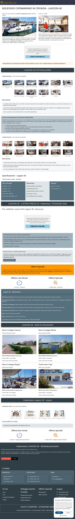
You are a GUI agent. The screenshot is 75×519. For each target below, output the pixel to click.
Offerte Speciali (52, 2)
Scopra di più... (18, 355)
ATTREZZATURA (16, 63)
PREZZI (23, 63)
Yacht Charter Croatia (63, 492)
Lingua (66, 2)
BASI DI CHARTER (29, 63)
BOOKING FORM (6, 458)
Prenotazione (60, 2)
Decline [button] (68, 512)
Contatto (72, 2)
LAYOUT (37, 63)
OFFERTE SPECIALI (47, 63)
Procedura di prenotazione (8, 497)
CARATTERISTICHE (7, 63)
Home (28, 2)
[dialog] (64, 508)
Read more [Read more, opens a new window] (57, 510)
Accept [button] (59, 512)
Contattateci (49, 271)
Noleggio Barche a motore (26, 495)
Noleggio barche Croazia (41, 2)
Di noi (32, 2)
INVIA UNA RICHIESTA (9, 260)
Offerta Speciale (42, 492)
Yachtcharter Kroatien (63, 494)
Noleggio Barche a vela (26, 497)
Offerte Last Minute (43, 494)
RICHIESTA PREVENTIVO (59, 63)
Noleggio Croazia (62, 497)
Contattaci (14, 458)
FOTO (41, 63)
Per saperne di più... (18, 390)
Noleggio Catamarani (25, 500)
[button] (63, 515)
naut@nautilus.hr (59, 478)
